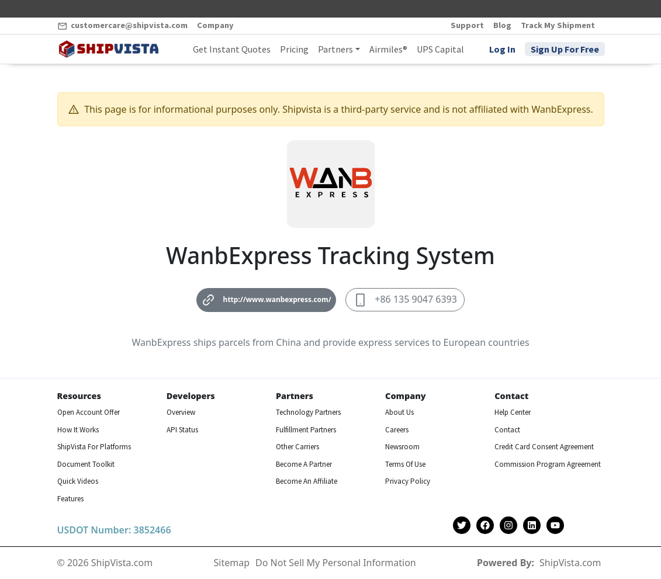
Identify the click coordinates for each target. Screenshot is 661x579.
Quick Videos (77, 481)
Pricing (294, 49)
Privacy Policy (407, 481)
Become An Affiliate (306, 481)
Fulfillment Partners (306, 430)
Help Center (512, 412)
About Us (399, 412)
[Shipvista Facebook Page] (485, 525)
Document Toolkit (86, 464)
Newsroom (402, 447)
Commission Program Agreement (547, 464)
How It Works (78, 430)
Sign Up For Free (565, 49)
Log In (502, 49)
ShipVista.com (570, 562)
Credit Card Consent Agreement (544, 447)
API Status (182, 430)
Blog (502, 25)
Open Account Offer (88, 412)
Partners (335, 49)
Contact (507, 430)
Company (215, 25)
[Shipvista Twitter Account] (461, 525)
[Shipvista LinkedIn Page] (532, 525)
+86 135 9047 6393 (405, 300)
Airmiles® (388, 49)
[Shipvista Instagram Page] (508, 525)
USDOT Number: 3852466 (114, 529)
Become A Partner (304, 464)
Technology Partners (308, 412)
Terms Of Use (405, 464)
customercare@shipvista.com (122, 25)
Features (70, 499)
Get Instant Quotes (232, 49)
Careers (397, 430)
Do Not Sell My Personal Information (335, 562)
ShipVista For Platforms (94, 447)
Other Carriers (297, 447)
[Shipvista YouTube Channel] (555, 525)
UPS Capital (440, 49)
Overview (181, 412)
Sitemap (232, 562)
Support (467, 25)
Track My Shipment (558, 25)
